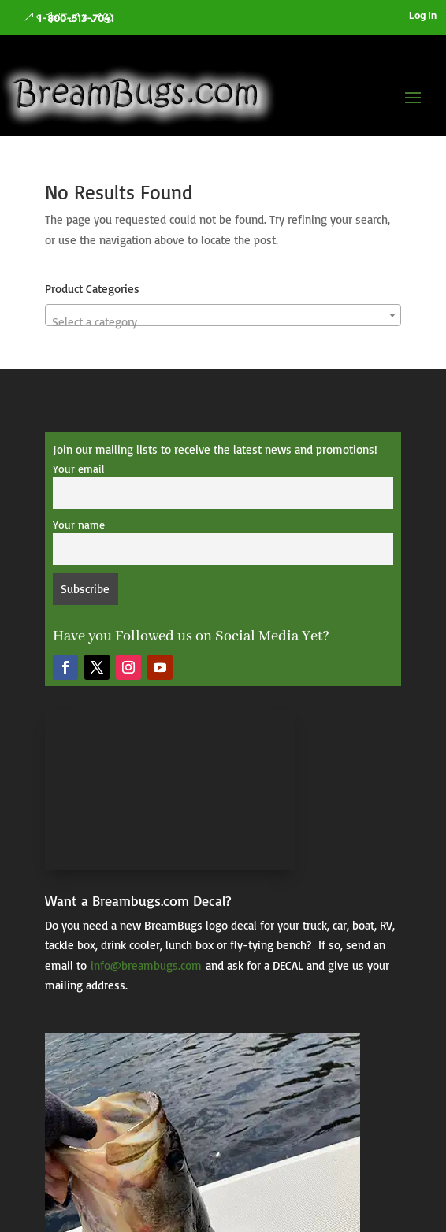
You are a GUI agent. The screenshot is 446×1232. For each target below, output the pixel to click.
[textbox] (223, 322)
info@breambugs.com (146, 965)
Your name (79, 524)
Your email (78, 468)
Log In (423, 15)
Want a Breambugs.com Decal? (138, 900)
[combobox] (223, 315)
